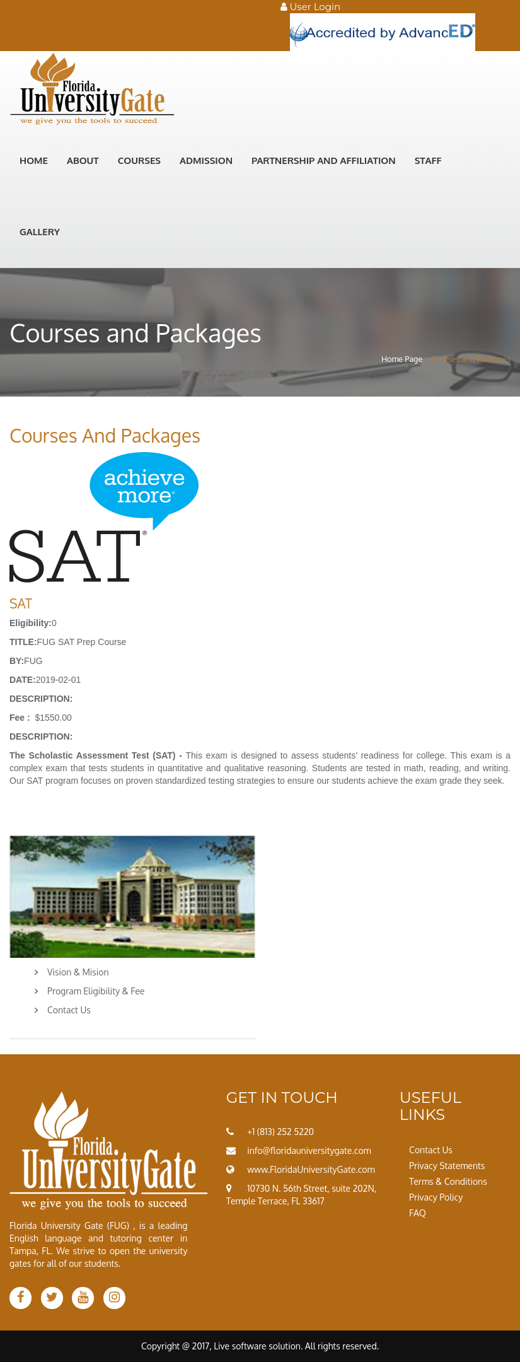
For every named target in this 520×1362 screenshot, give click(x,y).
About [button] (83, 160)
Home (34, 160)
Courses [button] (139, 160)
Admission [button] (206, 160)
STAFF (428, 160)
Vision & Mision (78, 972)
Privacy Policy (436, 1197)
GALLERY (40, 232)
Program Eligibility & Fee (95, 991)
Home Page (401, 359)
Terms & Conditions (448, 1181)
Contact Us (69, 1009)
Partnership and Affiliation (323, 160)
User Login (310, 7)
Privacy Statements (447, 1165)
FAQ (417, 1213)
